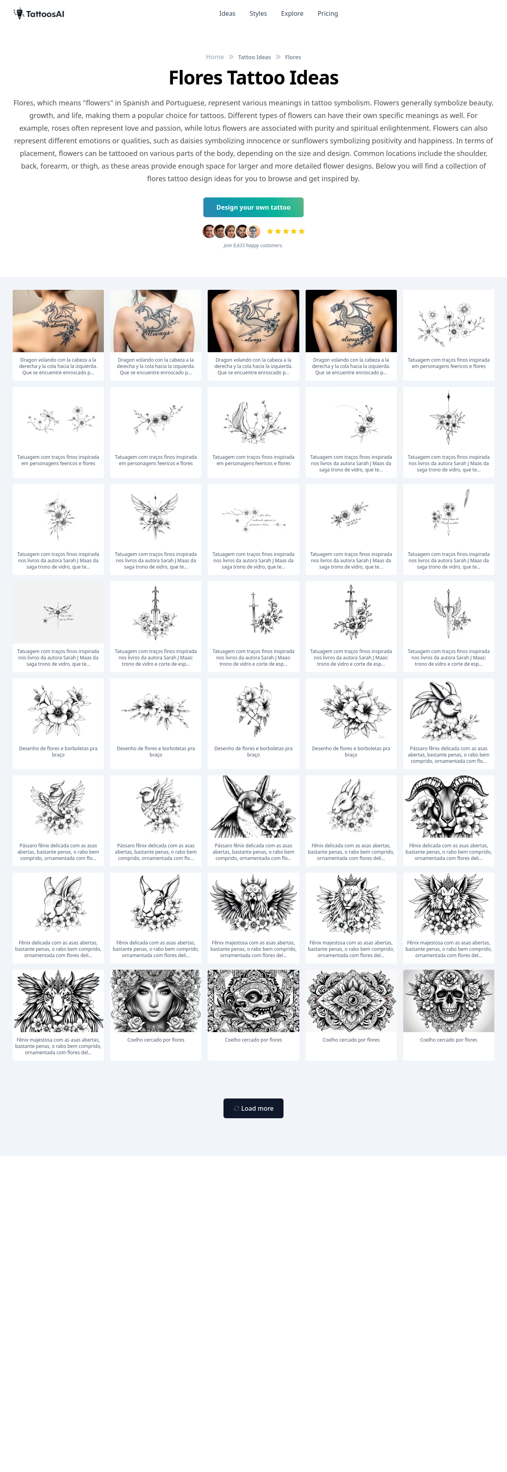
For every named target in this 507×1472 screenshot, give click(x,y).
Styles (258, 13)
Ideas (228, 13)
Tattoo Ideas (254, 57)
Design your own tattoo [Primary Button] (253, 207)
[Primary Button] (253, 1108)
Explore (292, 13)
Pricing (327, 13)
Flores (293, 57)
